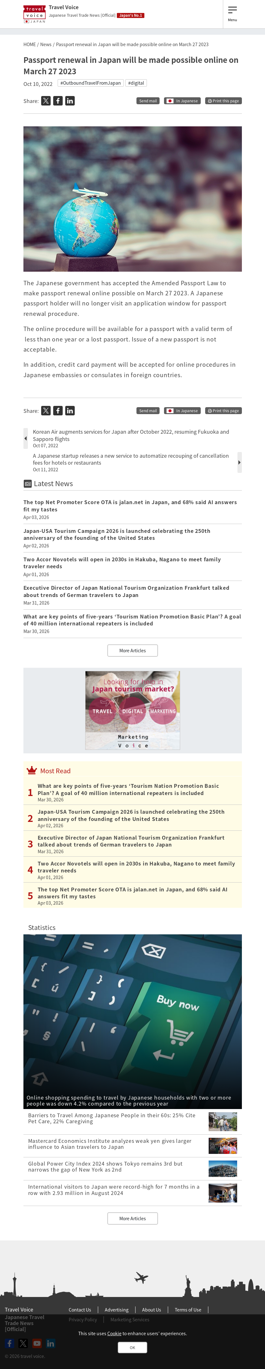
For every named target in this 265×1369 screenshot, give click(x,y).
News (46, 44)
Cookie (114, 1333)
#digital (136, 83)
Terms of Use (188, 1309)
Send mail (148, 101)
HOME (29, 44)
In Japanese (187, 101)
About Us (151, 1309)
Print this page (223, 101)
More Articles (132, 650)
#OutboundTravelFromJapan (90, 83)
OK (132, 1347)
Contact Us (80, 1309)
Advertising (117, 1309)
